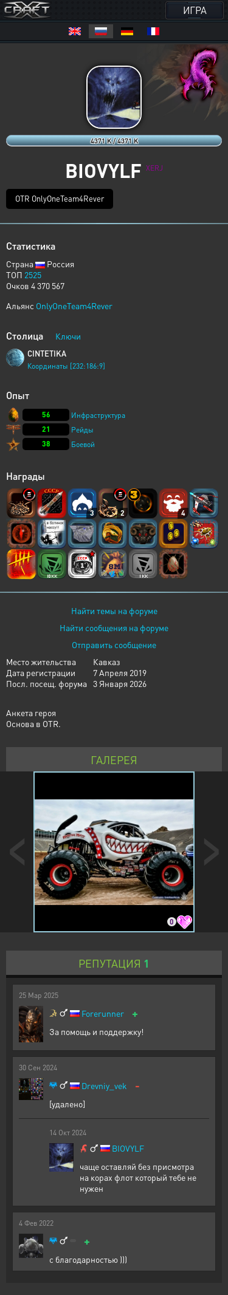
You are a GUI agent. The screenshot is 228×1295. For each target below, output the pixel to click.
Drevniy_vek (104, 1086)
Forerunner (102, 1013)
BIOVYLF (128, 1148)
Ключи (68, 335)
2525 (32, 274)
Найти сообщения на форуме (114, 627)
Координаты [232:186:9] (66, 366)
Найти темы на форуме (114, 610)
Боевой (83, 444)
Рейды (82, 429)
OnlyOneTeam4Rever (74, 305)
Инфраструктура (98, 415)
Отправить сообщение (114, 644)
